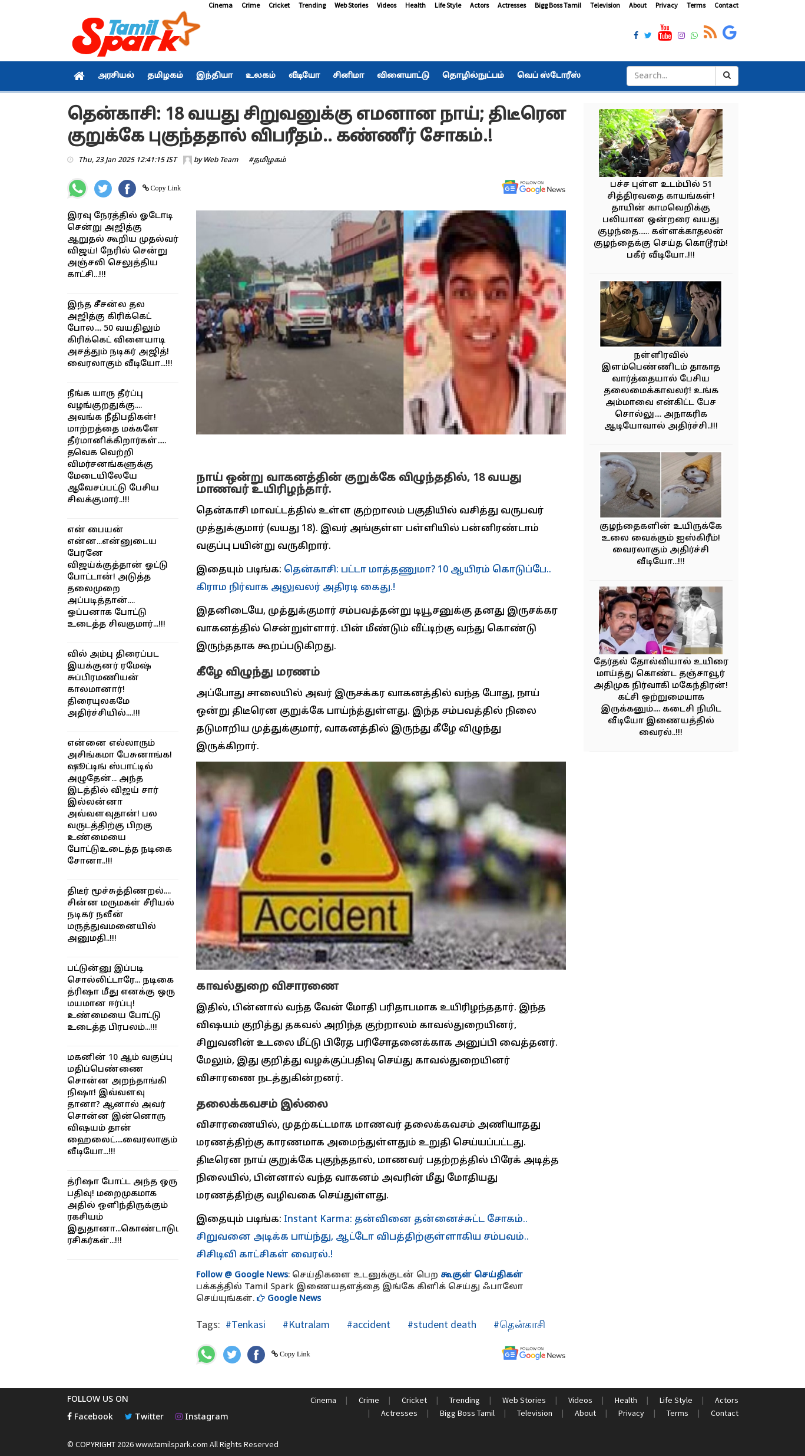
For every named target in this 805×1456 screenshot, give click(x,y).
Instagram (201, 1417)
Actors (479, 5)
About (638, 5)
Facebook (90, 1417)
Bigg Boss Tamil (558, 5)
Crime (250, 5)
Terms (696, 5)
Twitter (144, 1417)
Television (605, 5)
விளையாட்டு (403, 76)
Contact (726, 5)
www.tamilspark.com (171, 1444)
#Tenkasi (246, 1324)
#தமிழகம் (267, 160)
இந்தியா (214, 76)
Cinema (220, 5)
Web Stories (351, 5)
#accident (367, 1324)
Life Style (448, 5)
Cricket (279, 5)
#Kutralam (305, 1324)
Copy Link (165, 188)
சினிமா (348, 76)
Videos (386, 5)
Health (415, 5)
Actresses (512, 5)
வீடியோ (304, 76)
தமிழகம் (165, 76)
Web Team (220, 160)
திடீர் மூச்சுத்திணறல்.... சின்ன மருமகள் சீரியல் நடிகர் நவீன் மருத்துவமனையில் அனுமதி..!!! (120, 915)
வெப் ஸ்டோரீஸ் (549, 76)
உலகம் (261, 76)
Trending (312, 5)
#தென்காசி (518, 1324)
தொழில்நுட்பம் (473, 76)
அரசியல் (116, 76)
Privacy (666, 5)
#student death (440, 1324)
